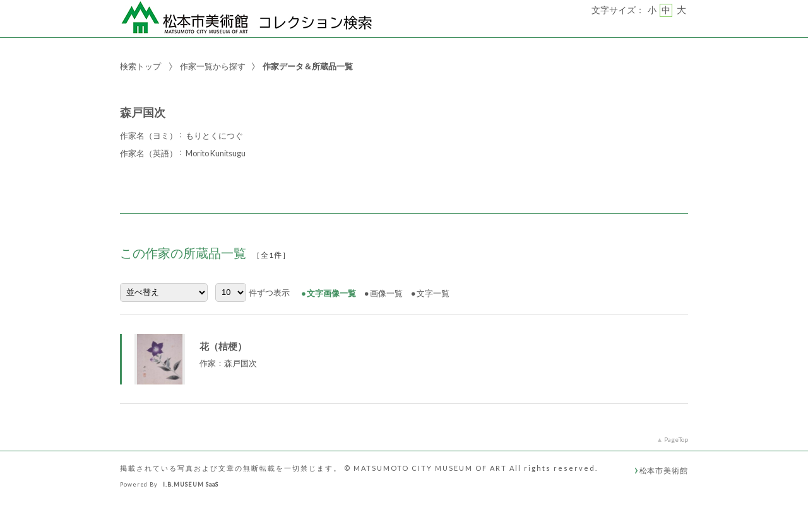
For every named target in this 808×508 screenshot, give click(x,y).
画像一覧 (386, 293)
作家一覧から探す (213, 66)
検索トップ (140, 66)
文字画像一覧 (331, 293)
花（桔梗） (223, 346)
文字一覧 (433, 293)
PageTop (676, 439)
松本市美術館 (663, 470)
